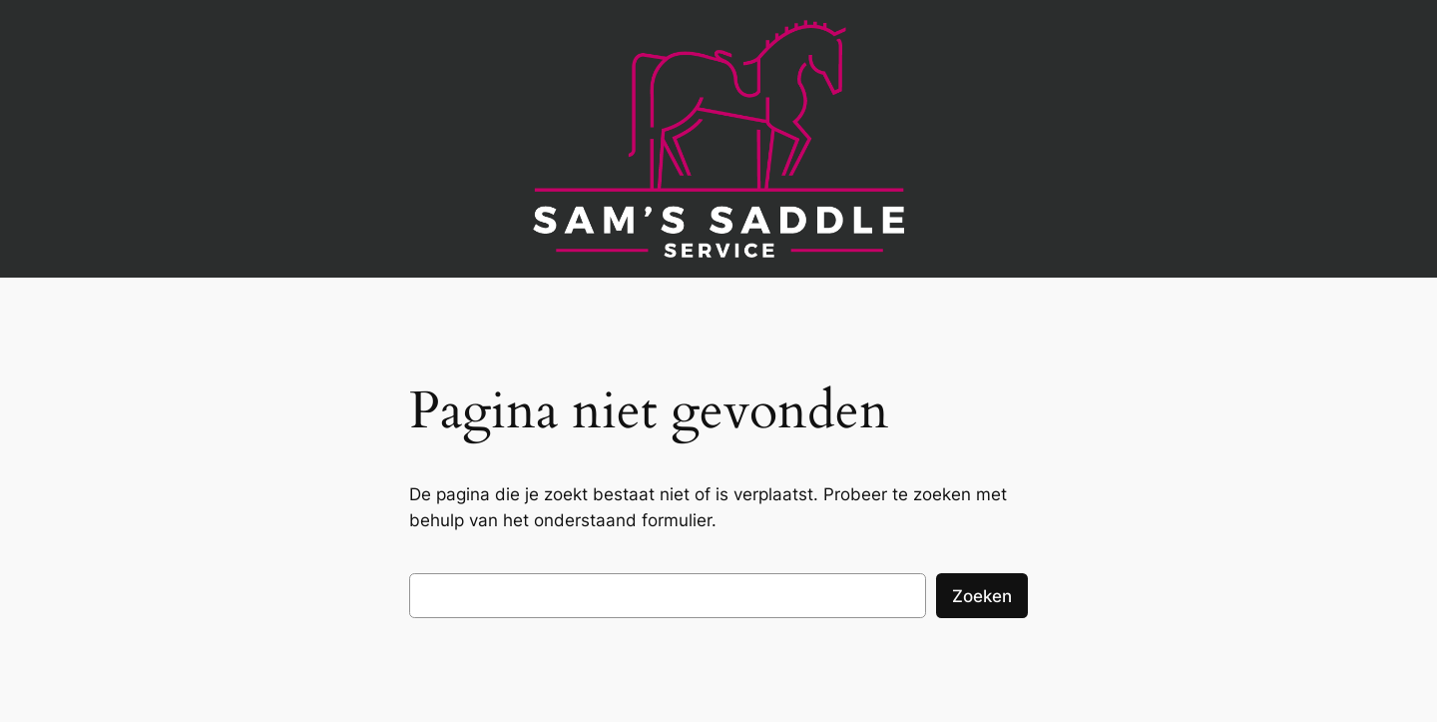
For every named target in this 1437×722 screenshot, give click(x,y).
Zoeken (982, 596)
